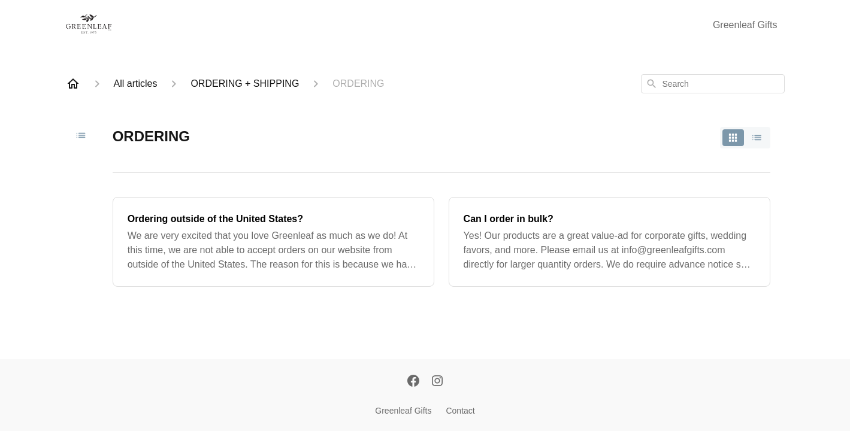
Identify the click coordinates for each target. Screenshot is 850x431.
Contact (460, 410)
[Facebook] (413, 382)
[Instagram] (437, 382)
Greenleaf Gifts (745, 25)
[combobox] (713, 83)
